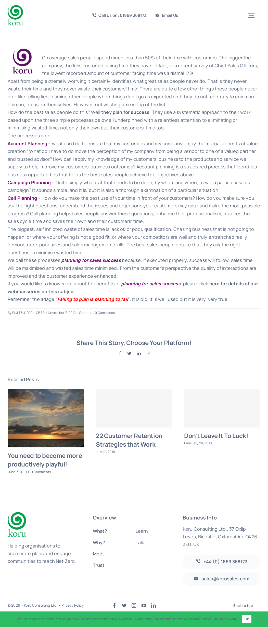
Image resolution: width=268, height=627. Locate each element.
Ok (247, 619)
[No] (261, 619)
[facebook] (114, 605)
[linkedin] (153, 605)
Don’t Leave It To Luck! (216, 435)
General (85, 312)
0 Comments (105, 312)
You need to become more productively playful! (45, 459)
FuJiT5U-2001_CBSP (28, 312)
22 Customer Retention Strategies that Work (129, 439)
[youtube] (144, 605)
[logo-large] (15, 7)
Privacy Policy (72, 605)
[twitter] (124, 605)
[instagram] (134, 605)
